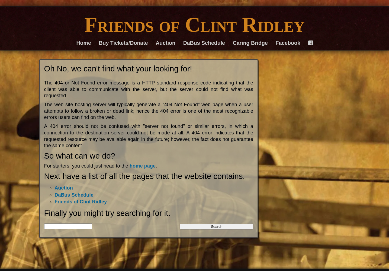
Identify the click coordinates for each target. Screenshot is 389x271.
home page (143, 166)
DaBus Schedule (204, 43)
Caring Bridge (250, 43)
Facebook (288, 43)
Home (83, 43)
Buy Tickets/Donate (123, 43)
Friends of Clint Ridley (194, 24)
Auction (165, 43)
